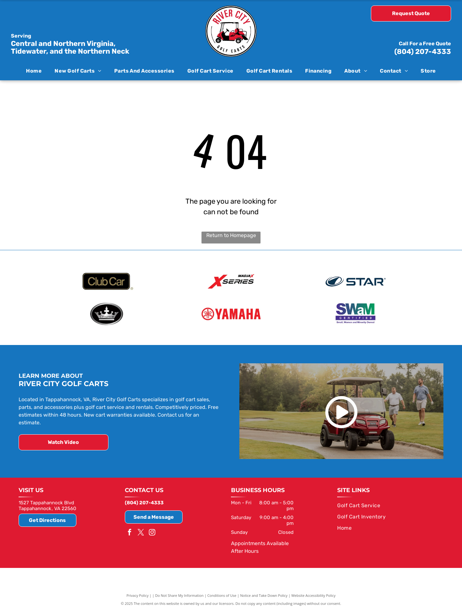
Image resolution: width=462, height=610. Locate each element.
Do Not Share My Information (179, 594)
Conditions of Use (221, 594)
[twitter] (141, 532)
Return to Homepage (231, 235)
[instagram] (152, 532)
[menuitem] (34, 70)
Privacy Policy (137, 594)
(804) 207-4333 (422, 51)
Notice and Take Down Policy (264, 594)
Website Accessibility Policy (313, 594)
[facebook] (129, 532)
